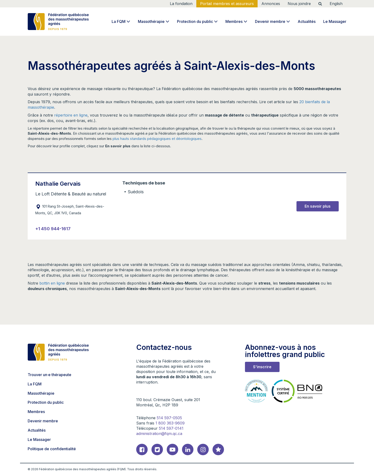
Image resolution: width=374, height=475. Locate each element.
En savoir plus (318, 206)
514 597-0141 (171, 428)
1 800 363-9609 (170, 423)
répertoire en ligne (71, 115)
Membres (234, 21)
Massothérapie (151, 21)
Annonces (270, 3)
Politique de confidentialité (52, 448)
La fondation (181, 3)
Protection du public (195, 21)
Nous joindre (299, 3)
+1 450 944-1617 (53, 228)
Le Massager (334, 21)
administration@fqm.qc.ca (159, 433)
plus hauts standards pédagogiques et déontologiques (157, 138)
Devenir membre (270, 21)
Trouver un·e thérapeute (49, 374)
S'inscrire (262, 366)
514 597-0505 (169, 417)
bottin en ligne (52, 283)
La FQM (118, 21)
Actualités (307, 21)
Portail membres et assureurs (227, 3)
